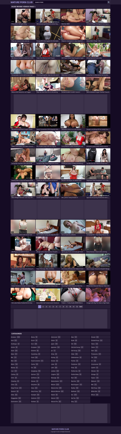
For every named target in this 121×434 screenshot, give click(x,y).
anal (14, 340)
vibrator (95, 371)
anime (14, 347)
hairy (34, 388)
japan (54, 344)
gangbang (36, 371)
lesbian (55, 371)
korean (54, 361)
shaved (95, 337)
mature (55, 384)
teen (94, 350)
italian (54, 340)
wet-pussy (96, 388)
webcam (95, 381)
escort (34, 340)
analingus (15, 344)
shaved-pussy (96, 340)
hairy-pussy (36, 391)
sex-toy (75, 398)
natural (55, 398)
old (74, 344)
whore (94, 395)
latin (54, 367)
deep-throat (16, 388)
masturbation (56, 381)
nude (74, 340)
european (35, 347)
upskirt (94, 367)
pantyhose (76, 364)
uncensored (96, 364)
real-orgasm (76, 384)
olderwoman (76, 357)
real (74, 378)
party (74, 367)
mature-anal (56, 388)
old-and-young (77, 347)
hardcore (35, 398)
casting (14, 374)
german (35, 374)
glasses (34, 381)
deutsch (15, 391)
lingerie (55, 374)
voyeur (95, 378)
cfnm (14, 378)
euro (34, 344)
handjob (35, 395)
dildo (14, 395)
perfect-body (76, 374)
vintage (94, 374)
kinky (54, 354)
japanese (55, 347)
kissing (54, 357)
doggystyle (16, 398)
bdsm (14, 364)
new (74, 337)
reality (74, 388)
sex (74, 395)
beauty (14, 367)
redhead (75, 391)
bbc (14, 357)
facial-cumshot (37, 361)
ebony (34, 337)
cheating (15, 381)
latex (54, 364)
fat (33, 367)
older (74, 354)
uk (93, 361)
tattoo (94, 347)
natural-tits (56, 401)
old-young (76, 350)
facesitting (35, 354)
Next (80, 306)
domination (16, 401)
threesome (96, 354)
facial (34, 357)
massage (55, 378)
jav (53, 350)
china (14, 384)
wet (94, 384)
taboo (94, 344)
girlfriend (35, 378)
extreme (35, 350)
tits (94, 357)
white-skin (95, 391)
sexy (74, 401)
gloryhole (35, 384)
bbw (14, 361)
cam (14, 371)
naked (54, 395)
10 (70, 306)
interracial (55, 337)
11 (73, 306)
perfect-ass (76, 371)
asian (14, 350)
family (34, 364)
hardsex (35, 401)
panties (74, 361)
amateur (15, 337)
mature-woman (57, 391)
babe (14, 354)
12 (77, 306)
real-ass (75, 381)
